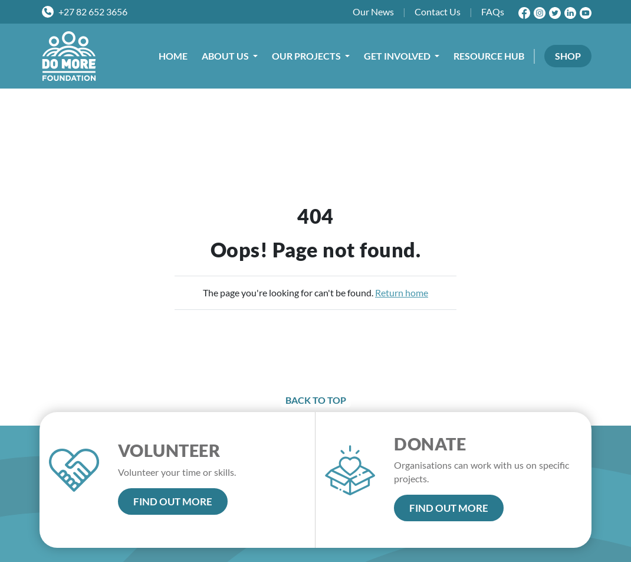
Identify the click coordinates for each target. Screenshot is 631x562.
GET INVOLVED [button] (398, 55)
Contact (438, 12)
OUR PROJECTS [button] (307, 55)
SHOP (568, 55)
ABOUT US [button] (226, 55)
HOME (173, 55)
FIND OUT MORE (172, 501)
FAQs (492, 11)
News (373, 12)
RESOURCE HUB (488, 55)
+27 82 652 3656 (92, 11)
